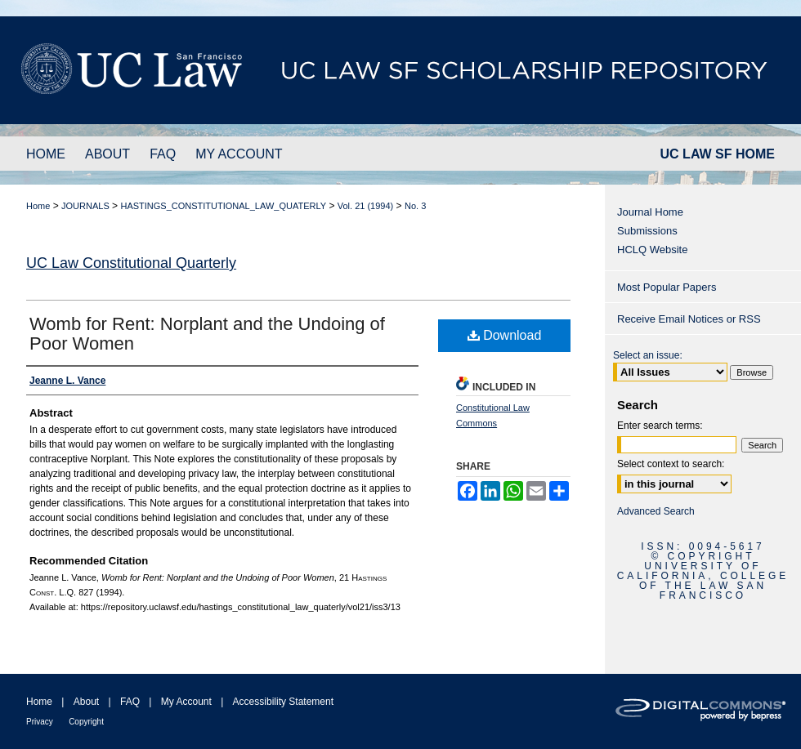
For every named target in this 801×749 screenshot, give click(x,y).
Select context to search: (670, 464)
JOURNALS (85, 206)
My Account (186, 701)
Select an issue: (647, 355)
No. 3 (415, 206)
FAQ (130, 701)
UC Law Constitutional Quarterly (131, 263)
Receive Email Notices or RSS (689, 319)
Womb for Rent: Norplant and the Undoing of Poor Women (207, 334)
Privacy (39, 721)
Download (505, 335)
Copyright (86, 721)
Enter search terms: (660, 425)
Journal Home (650, 212)
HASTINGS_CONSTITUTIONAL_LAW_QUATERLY (223, 206)
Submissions (647, 231)
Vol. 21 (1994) (366, 206)
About (86, 701)
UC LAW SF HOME (717, 154)
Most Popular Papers (666, 287)
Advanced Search (656, 511)
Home (38, 206)
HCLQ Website (652, 249)
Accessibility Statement (283, 701)
